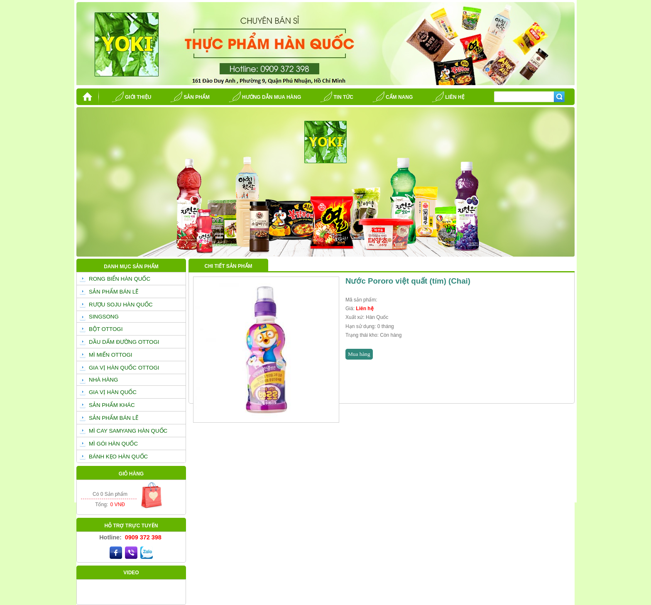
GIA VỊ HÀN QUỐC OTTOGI (124, 368)
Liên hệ (454, 97)
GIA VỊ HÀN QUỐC (113, 392)
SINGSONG (104, 317)
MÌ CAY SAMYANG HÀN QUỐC (128, 431)
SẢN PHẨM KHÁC (112, 405)
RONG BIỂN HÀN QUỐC (119, 279)
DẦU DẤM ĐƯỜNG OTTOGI (124, 342)
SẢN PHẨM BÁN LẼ (113, 292)
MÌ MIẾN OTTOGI (110, 355)
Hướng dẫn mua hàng (271, 97)
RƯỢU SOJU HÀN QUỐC (121, 304)
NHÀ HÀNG (103, 380)
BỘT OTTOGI (105, 329)
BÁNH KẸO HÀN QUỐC (118, 456)
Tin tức (343, 97)
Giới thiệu (138, 97)
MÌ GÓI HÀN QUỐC (113, 444)
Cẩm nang (399, 97)
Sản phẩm (197, 97)
